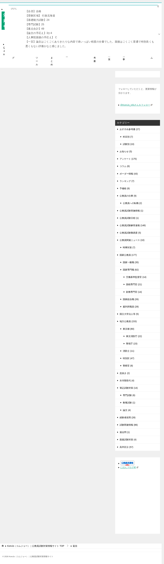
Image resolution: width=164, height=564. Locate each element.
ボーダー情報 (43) (129, 173)
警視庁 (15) (131, 343)
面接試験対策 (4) (128, 439)
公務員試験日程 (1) (129, 218)
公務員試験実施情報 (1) (131, 210)
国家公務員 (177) (128, 255)
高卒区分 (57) (126, 447)
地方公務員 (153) (128, 321)
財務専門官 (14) (134, 292)
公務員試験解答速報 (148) (133, 225)
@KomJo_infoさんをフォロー (136, 105)
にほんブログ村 (129, 467)
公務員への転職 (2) (132, 203)
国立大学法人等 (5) (129, 314)
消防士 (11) (128, 351)
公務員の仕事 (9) (128, 196)
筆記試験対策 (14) (129, 388)
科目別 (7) (128, 136)
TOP (35, 546)
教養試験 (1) (129, 402)
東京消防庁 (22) (134, 336)
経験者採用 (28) (127, 417)
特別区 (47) (128, 358)
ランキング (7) (127, 181)
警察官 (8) (128, 365)
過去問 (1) (125, 432)
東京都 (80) (128, 329)
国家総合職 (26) (131, 299)
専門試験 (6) (129, 395)
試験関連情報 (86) (129, 425)
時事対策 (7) (129, 247)
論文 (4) (127, 410)
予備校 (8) (125, 188)
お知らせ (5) (126, 151)
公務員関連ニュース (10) (132, 240)
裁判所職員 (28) (131, 306)
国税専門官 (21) (134, 284)
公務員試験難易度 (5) (130, 232)
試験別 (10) (128, 144)
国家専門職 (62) (131, 269)
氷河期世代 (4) (127, 380)
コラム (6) (125, 166)
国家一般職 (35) (131, 262)
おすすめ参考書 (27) (130, 129)
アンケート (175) (128, 159)
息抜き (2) (125, 373)
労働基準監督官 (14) (136, 277)
